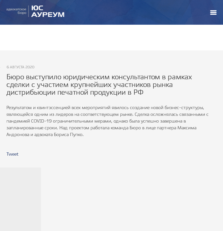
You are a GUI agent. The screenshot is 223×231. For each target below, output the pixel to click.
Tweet (12, 154)
